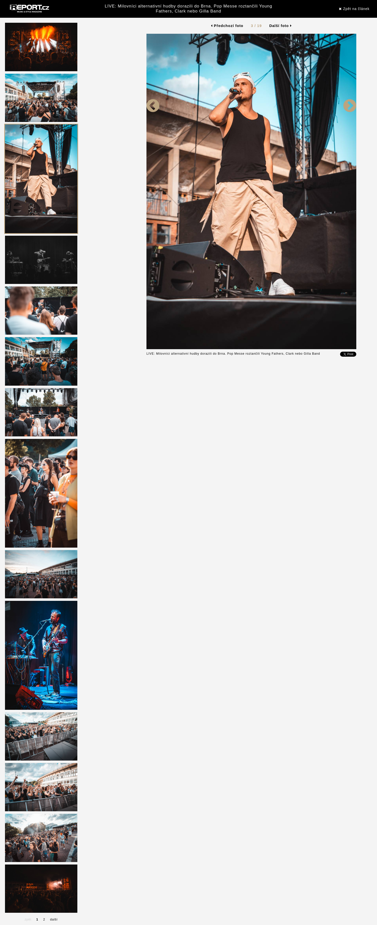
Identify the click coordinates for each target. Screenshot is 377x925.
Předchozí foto (227, 25)
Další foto (280, 25)
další (54, 919)
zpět (28, 919)
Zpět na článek (354, 9)
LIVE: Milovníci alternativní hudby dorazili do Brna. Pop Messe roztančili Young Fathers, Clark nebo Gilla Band (188, 8)
